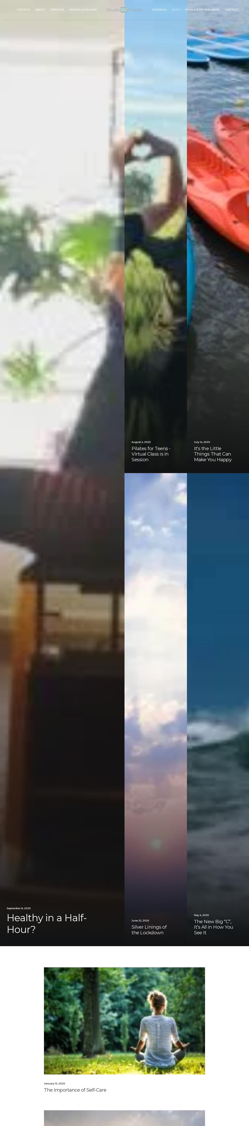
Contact (231, 9)
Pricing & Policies (83, 9)
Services (57, 9)
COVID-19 (23, 9)
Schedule (159, 9)
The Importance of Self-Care (75, 1090)
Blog (176, 9)
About (40, 9)
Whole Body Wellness (202, 9)
